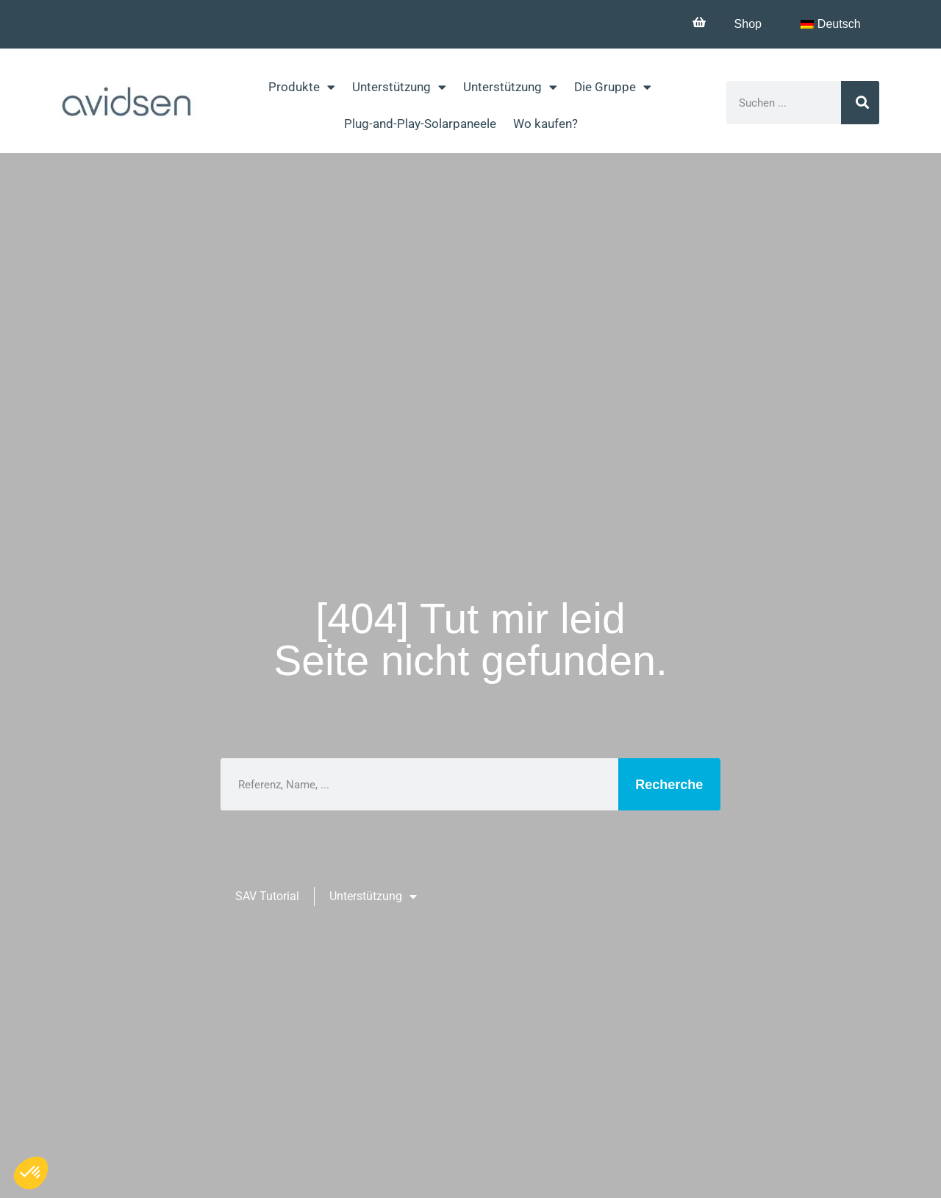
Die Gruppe (612, 87)
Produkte (301, 87)
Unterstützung (399, 87)
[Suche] (860, 102)
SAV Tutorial (267, 896)
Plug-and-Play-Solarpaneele (420, 123)
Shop (745, 24)
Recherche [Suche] (669, 784)
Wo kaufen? (545, 123)
